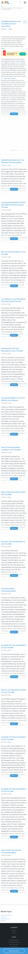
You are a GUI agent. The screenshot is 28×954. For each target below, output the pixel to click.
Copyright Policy (14, 931)
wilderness (23, 52)
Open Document (14, 951)
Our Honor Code (14, 936)
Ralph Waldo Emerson (5, 908)
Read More (14, 178)
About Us (14, 922)
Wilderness (3, 909)
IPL (2, 6)
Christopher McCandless (6, 904)
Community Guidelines (14, 934)
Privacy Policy (14, 938)
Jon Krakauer (4, 906)
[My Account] (25, 2)
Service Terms (14, 940)
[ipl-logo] (6, 3)
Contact (14, 924)
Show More (14, 103)
